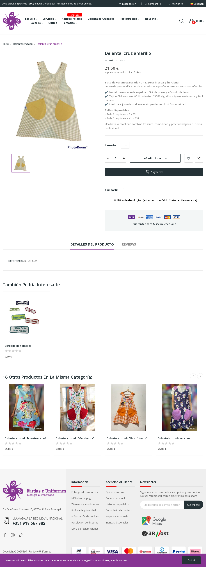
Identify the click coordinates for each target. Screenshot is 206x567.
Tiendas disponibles (117, 522)
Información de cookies (85, 516)
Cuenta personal (115, 498)
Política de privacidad (83, 510)
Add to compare (199, 158)
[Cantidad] (115, 158)
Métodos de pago (81, 498)
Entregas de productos (84, 492)
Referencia (15, 261)
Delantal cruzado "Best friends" (127, 438)
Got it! (191, 560)
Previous (193, 376)
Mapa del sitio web (117, 516)
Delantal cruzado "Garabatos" (75, 438)
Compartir (123, 190)
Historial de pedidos (117, 504)
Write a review (116, 60)
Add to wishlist (188, 158)
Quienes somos (115, 492)
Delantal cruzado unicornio (175, 438)
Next (200, 376)
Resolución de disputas (84, 522)
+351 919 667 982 (29, 523)
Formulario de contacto (119, 510)
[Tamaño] (125, 145)
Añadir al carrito (155, 158)
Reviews (129, 244)
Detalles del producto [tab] (92, 244)
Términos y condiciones (85, 504)
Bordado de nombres (18, 345)
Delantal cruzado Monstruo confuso (26, 438)
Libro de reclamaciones (85, 528)
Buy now (154, 172)
